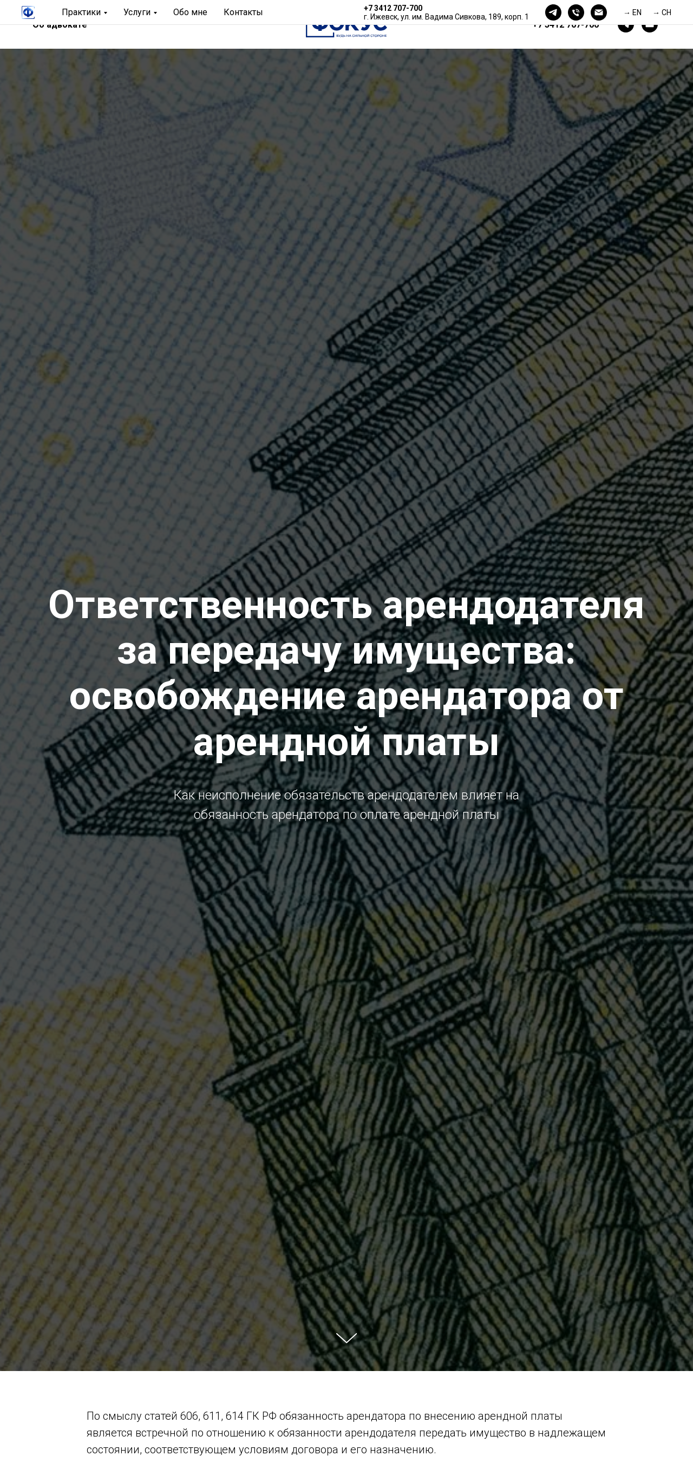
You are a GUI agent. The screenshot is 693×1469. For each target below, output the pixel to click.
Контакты (243, 12)
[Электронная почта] (599, 12)
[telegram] (553, 12)
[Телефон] (576, 12)
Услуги (137, 12)
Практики (81, 12)
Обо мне (190, 12)
